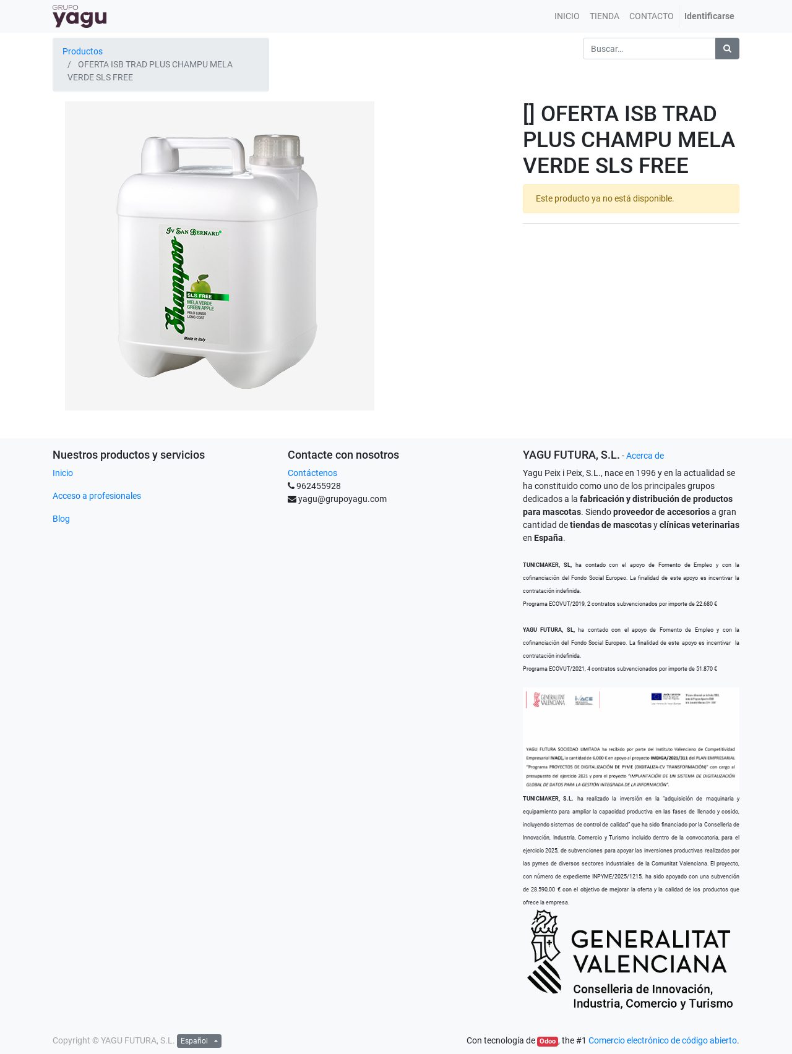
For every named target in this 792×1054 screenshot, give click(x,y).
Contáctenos (312, 473)
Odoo (548, 1041)
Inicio (63, 473)
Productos (82, 51)
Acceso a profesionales (97, 496)
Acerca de (645, 456)
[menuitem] (567, 16)
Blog (61, 519)
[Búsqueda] (727, 48)
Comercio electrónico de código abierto (662, 1040)
